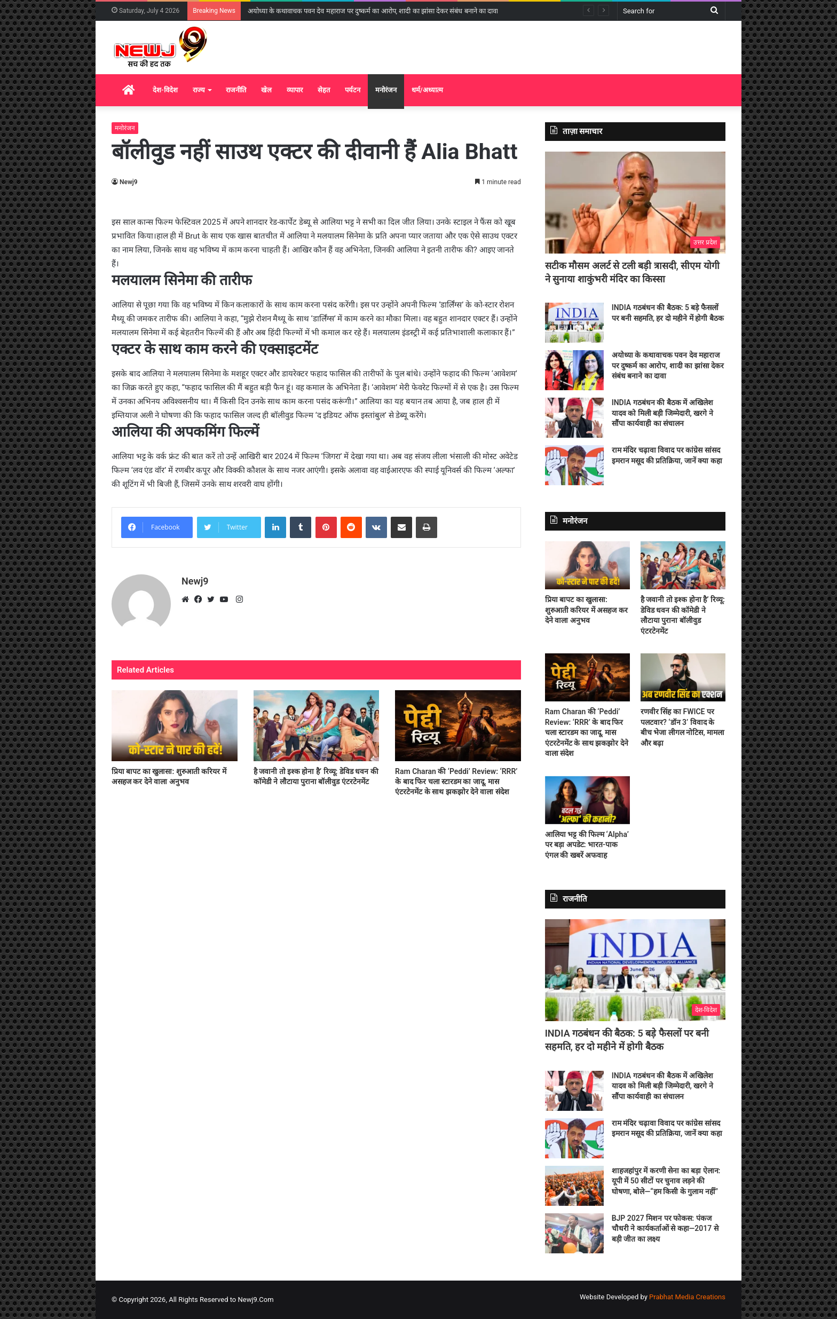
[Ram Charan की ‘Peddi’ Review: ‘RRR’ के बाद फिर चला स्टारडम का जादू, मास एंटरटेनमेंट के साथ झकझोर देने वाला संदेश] (458, 725)
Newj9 (129, 182)
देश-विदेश (165, 90)
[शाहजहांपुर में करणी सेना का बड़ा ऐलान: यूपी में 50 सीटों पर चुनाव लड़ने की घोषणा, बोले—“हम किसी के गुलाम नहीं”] (574, 1186)
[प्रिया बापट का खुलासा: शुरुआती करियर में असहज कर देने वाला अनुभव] (175, 725)
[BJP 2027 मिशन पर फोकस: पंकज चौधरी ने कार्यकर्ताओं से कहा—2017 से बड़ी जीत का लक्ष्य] (574, 1233)
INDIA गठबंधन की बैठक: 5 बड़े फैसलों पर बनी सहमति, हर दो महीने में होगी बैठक (356, 11)
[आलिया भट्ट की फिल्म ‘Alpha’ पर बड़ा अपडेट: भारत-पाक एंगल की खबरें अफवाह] (587, 800)
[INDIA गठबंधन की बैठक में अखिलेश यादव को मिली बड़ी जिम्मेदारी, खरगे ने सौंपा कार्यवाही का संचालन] (574, 418)
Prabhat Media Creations (687, 1297)
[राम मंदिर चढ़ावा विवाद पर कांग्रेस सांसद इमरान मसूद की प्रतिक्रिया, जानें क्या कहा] (574, 465)
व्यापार (295, 90)
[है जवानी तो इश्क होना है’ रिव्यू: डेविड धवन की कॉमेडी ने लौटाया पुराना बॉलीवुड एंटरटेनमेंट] (317, 725)
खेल (266, 90)
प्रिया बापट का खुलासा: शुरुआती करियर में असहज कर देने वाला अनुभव (586, 610)
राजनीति (236, 90)
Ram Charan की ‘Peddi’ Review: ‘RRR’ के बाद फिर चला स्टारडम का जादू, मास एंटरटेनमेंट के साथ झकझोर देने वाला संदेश (456, 781)
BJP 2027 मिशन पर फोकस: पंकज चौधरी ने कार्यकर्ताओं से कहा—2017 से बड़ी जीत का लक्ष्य (665, 1228)
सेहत (324, 90)
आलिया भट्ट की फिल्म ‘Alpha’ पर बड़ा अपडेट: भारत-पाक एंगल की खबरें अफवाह (587, 844)
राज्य (199, 90)
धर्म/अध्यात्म (427, 90)
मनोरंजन (386, 90)
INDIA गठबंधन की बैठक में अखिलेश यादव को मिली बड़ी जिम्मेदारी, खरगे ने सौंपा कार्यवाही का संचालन (662, 413)
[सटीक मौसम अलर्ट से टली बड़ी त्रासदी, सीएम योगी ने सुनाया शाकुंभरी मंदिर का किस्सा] (635, 203)
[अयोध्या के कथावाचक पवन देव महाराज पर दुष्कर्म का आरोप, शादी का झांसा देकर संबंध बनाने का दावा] (574, 370)
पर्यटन (352, 90)
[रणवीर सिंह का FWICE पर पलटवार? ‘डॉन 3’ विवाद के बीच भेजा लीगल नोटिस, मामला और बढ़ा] (683, 677)
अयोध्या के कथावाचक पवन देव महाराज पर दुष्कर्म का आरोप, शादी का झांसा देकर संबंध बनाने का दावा (668, 365)
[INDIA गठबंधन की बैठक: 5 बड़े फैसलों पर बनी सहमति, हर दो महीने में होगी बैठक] (574, 323)
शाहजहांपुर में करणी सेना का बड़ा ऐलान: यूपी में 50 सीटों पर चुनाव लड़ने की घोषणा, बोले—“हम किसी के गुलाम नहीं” (666, 1181)
